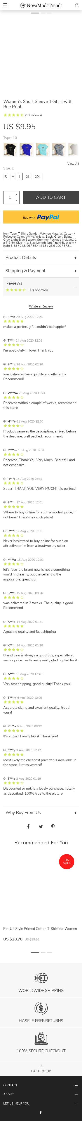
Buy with (41, 217)
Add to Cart (51, 197)
